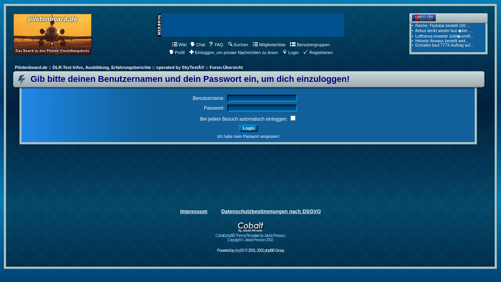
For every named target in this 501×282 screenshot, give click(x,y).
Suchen (238, 44)
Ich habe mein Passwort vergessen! (248, 136)
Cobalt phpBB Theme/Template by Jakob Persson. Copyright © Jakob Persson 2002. (251, 236)
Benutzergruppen (310, 44)
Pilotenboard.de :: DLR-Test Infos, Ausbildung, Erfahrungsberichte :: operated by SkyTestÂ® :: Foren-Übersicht (129, 67)
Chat (197, 44)
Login (291, 52)
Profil (177, 52)
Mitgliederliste (269, 44)
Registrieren (317, 52)
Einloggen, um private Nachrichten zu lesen (233, 52)
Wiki (179, 44)
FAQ (216, 44)
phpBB (239, 250)
